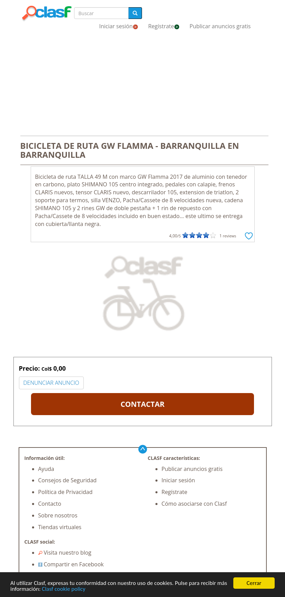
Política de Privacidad (65, 492)
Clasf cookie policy (63, 589)
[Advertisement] (143, 86)
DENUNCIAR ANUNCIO (51, 383)
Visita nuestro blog (65, 552)
